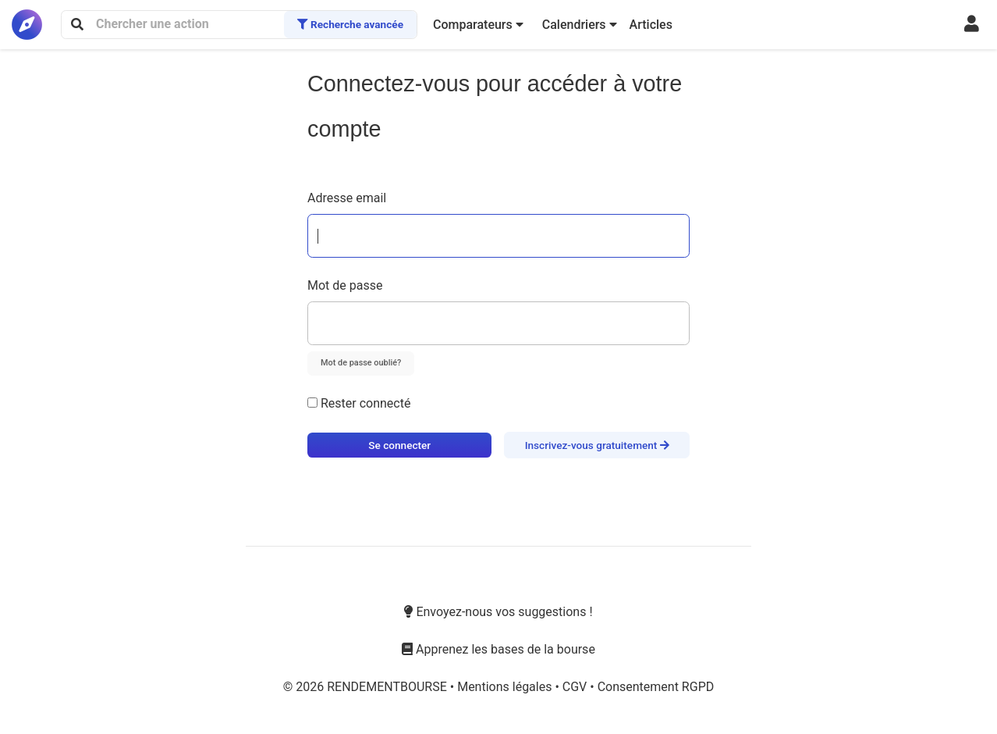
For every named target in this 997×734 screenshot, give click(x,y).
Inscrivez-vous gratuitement (597, 445)
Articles (651, 24)
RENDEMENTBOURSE (388, 686)
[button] (478, 25)
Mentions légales (506, 686)
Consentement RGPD (656, 686)
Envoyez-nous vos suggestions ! (498, 611)
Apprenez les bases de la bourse (498, 649)
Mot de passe (344, 285)
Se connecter (399, 445)
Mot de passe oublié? (361, 363)
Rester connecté (358, 403)
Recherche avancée (350, 24)
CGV (576, 686)
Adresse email (346, 198)
